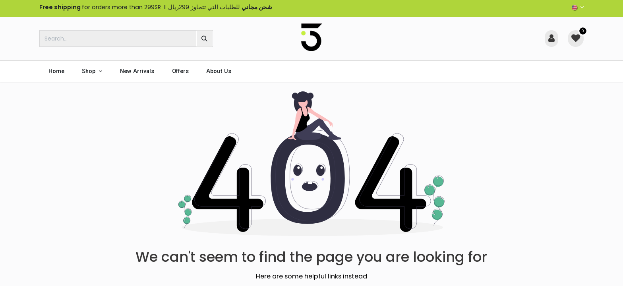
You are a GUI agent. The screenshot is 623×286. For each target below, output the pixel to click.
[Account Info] (551, 38)
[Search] (204, 38)
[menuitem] (56, 71)
